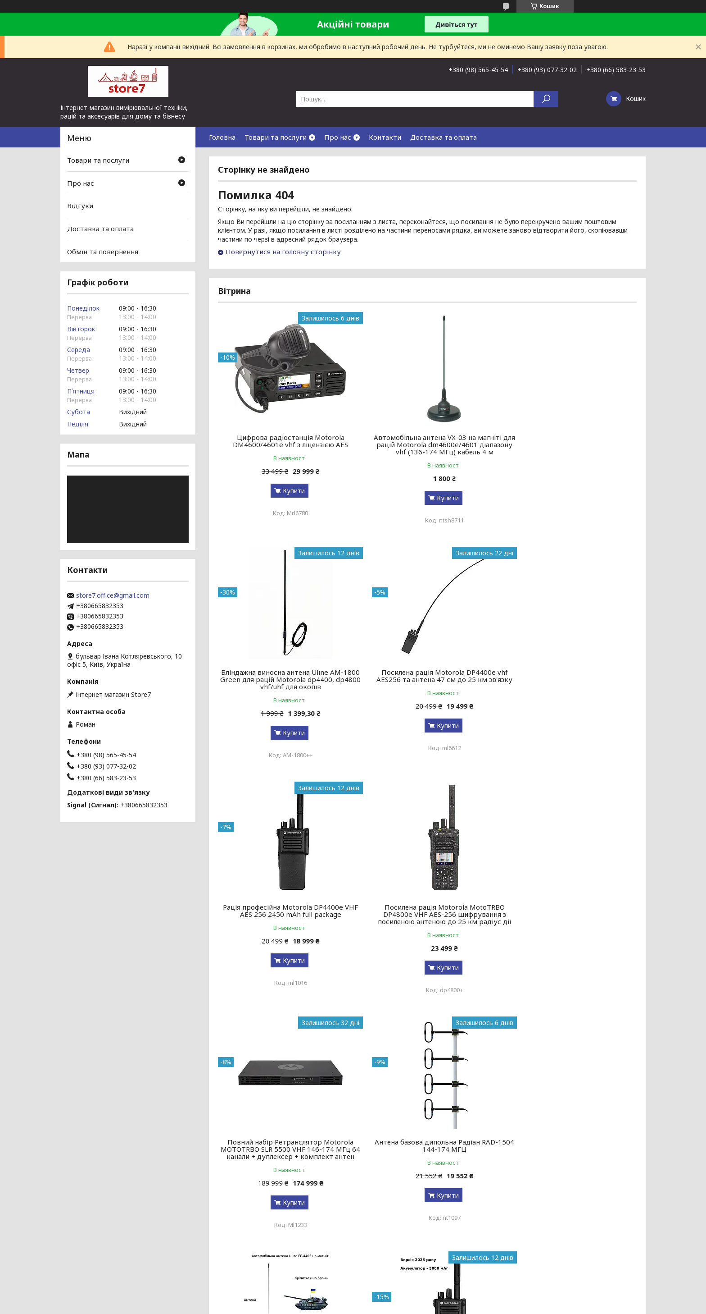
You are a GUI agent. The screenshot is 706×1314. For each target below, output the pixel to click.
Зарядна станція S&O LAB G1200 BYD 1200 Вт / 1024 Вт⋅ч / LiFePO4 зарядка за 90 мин (427, 1163)
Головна (222, 137)
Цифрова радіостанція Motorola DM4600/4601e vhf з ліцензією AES (285, 441)
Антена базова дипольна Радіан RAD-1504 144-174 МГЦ (427, 918)
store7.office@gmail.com (112, 595)
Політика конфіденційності (423, 1305)
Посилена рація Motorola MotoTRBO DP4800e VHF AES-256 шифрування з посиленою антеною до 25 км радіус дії (569, 682)
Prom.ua (396, 1297)
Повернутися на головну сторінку (283, 251)
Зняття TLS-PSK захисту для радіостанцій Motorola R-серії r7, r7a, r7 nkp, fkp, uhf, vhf (569, 1163)
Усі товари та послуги (595, 1265)
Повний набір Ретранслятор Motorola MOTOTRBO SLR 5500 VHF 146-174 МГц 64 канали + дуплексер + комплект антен (285, 925)
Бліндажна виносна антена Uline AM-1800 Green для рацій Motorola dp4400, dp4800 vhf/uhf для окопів (570, 444)
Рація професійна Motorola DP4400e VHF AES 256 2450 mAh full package (427, 675)
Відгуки (80, 205)
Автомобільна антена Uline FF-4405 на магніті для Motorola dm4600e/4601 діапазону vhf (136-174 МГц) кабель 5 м (569, 921)
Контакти (385, 137)
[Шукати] (546, 99)
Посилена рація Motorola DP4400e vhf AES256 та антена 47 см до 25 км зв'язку (285, 679)
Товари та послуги (275, 137)
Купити (288, 490)
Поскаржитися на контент (350, 1305)
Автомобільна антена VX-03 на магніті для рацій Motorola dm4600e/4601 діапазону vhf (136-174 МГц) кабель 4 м (427, 444)
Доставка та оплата (443, 137)
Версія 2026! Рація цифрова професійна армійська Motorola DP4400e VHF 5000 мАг (285, 1163)
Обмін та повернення (102, 251)
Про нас (337, 137)
